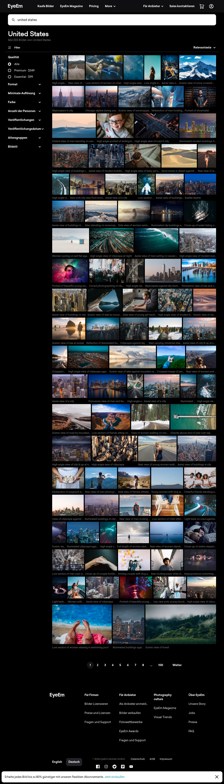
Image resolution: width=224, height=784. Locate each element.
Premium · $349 (24, 70)
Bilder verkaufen (129, 717)
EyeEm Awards (127, 735)
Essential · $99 (23, 77)
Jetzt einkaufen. (114, 777)
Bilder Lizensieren (95, 708)
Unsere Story (196, 708)
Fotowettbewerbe (129, 726)
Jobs (191, 717)
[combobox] (116, 20)
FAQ (191, 735)
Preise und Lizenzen (96, 717)
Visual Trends (162, 721)
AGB (151, 765)
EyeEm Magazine (164, 712)
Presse (192, 726)
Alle (16, 64)
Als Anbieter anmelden (133, 708)
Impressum (164, 765)
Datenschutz (136, 765)
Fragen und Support (96, 726)
